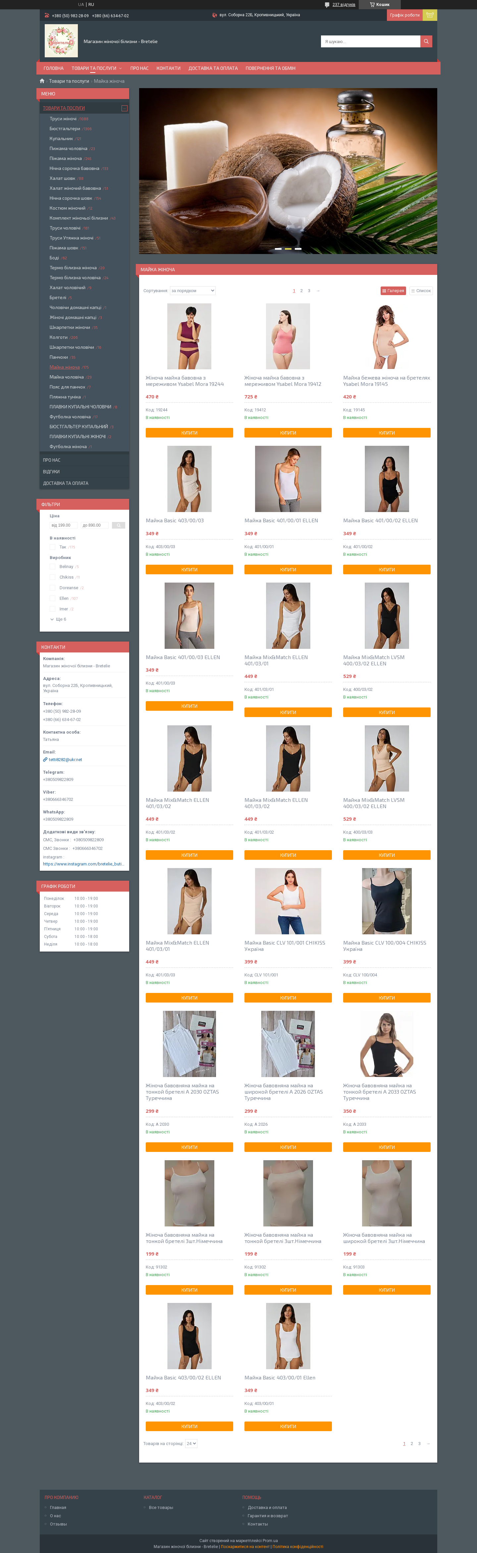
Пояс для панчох (67, 386)
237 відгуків (344, 4)
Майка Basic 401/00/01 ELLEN (281, 520)
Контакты (258, 1524)
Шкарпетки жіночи (70, 327)
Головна (54, 68)
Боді (54, 257)
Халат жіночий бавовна (75, 188)
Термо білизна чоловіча (75, 277)
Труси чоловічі (65, 228)
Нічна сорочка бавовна (74, 168)
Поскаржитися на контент (245, 1546)
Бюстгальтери (65, 128)
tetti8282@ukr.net (65, 759)
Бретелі (58, 297)
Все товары (161, 1507)
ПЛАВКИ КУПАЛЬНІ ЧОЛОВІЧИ (80, 406)
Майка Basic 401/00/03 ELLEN (183, 657)
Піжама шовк (64, 247)
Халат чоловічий (67, 287)
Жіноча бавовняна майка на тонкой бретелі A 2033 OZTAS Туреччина (379, 1091)
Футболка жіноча (68, 446)
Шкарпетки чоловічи (72, 347)
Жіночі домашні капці (73, 317)
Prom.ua (270, 1540)
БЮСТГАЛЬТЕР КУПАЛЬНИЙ (79, 426)
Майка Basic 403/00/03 (175, 520)
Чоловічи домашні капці (75, 307)
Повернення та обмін (270, 68)
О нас (55, 1515)
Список (423, 290)
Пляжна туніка (65, 396)
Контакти (169, 68)
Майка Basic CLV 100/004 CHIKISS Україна (384, 945)
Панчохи (59, 357)
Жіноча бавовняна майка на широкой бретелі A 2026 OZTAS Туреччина (283, 1091)
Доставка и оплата (267, 1507)
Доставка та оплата (213, 68)
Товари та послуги (94, 68)
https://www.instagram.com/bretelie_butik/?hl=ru (84, 863)
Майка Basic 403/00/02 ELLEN (183, 1377)
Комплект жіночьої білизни (79, 218)
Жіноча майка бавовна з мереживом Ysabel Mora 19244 (185, 380)
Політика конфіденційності (298, 1546)
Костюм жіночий (67, 208)
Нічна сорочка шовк (71, 198)
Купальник (61, 138)
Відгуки (51, 471)
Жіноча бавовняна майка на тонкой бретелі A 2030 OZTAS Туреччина (182, 1091)
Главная (58, 1507)
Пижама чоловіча (68, 148)
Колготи (59, 337)
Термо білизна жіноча (73, 267)
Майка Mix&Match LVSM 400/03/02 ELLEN (374, 660)
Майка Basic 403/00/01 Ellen (279, 1377)
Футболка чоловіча (70, 416)
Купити (189, 433)
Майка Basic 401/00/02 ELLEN (380, 520)
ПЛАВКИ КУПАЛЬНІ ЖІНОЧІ (78, 436)
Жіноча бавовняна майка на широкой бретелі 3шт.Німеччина (384, 1237)
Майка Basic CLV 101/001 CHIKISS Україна (284, 945)
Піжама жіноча (66, 158)
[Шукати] (426, 41)
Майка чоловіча (67, 377)
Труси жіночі (63, 118)
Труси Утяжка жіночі (71, 237)
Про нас (140, 68)
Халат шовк (62, 178)
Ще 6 (61, 619)
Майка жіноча (65, 367)
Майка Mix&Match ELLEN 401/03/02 (177, 803)
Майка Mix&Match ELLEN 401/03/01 (276, 660)
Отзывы (58, 1524)
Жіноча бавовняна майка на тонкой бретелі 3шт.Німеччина (184, 1237)
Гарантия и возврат (268, 1515)
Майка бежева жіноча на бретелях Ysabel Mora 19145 (386, 380)
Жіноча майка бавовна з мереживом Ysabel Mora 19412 (282, 380)
